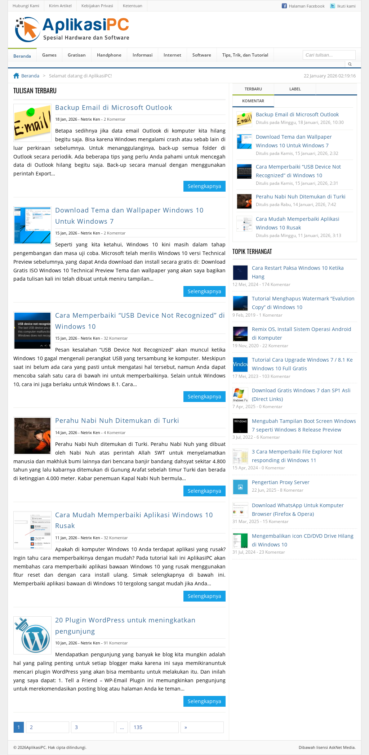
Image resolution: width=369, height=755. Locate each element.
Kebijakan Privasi (97, 5)
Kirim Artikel (60, 5)
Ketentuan (132, 5)
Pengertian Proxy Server (281, 482)
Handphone (109, 55)
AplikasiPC (36, 747)
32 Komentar (116, 338)
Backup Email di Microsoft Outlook (113, 107)
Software (201, 55)
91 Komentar (116, 642)
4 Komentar (114, 432)
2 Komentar (114, 119)
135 (138, 727)
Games (49, 55)
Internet (172, 55)
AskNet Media (342, 747)
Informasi (142, 55)
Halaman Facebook (307, 6)
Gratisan (77, 55)
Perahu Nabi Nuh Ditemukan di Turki (117, 420)
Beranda (22, 56)
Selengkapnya (204, 186)
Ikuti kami (346, 6)
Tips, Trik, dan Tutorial (245, 55)
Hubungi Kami (26, 5)
